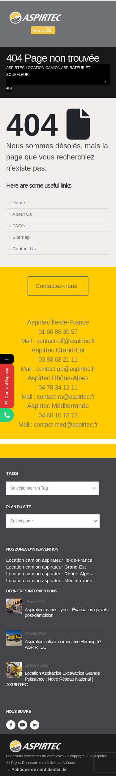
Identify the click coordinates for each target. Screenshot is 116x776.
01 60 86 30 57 (57, 331)
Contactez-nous (56, 286)
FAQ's (18, 225)
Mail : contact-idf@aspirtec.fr (58, 341)
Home (18, 202)
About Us (22, 214)
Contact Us (24, 248)
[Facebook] (10, 725)
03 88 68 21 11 (57, 359)
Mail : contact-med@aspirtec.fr (58, 424)
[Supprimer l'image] (35, 743)
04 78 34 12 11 (57, 387)
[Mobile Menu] (43, 30)
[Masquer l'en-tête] (35, 17)
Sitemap (21, 237)
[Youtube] (22, 725)
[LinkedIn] (34, 725)
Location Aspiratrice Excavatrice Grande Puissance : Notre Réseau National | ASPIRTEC (53, 678)
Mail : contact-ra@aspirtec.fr (58, 396)
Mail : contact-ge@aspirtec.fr (58, 368)
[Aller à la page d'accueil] (14, 605)
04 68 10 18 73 (57, 415)
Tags (12, 473)
